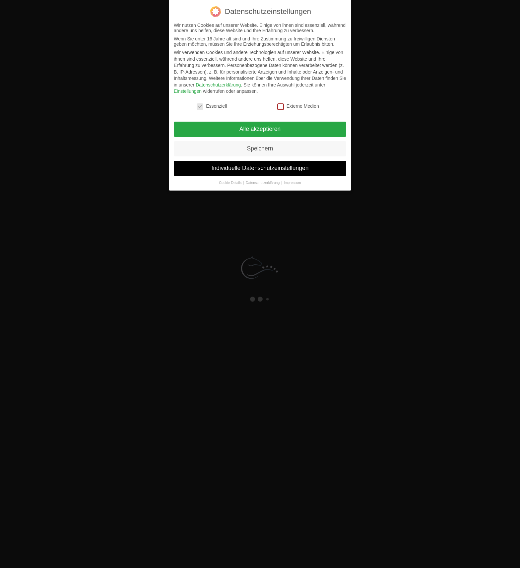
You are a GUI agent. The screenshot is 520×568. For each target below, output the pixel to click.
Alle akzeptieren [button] (260, 129)
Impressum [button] (292, 183)
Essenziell (212, 106)
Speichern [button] (260, 148)
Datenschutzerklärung (218, 84)
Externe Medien (298, 106)
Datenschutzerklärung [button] (263, 183)
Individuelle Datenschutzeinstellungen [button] (260, 168)
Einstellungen (188, 91)
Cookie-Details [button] (230, 183)
